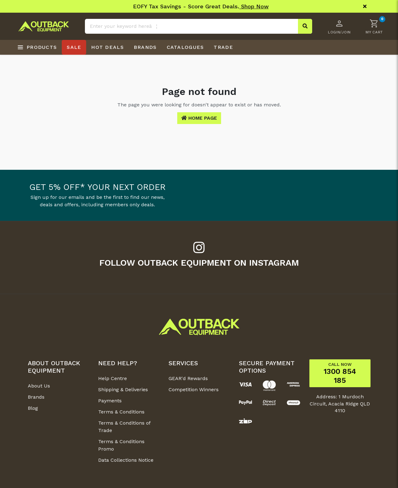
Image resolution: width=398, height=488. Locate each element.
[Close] (365, 6)
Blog (33, 408)
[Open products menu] (37, 47)
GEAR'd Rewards (188, 378)
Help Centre (112, 378)
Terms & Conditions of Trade (124, 426)
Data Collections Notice (125, 460)
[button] (374, 26)
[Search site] (305, 26)
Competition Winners (194, 389)
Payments (110, 401)
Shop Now (243, 6)
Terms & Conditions (121, 412)
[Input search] (198, 26)
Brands (36, 397)
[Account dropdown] (339, 26)
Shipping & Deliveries (123, 389)
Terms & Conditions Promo (121, 445)
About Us (39, 386)
